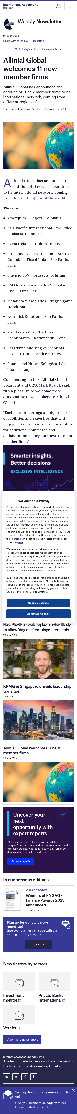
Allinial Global (24, 180)
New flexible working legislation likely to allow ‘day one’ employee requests (37, 627)
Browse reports (21, 861)
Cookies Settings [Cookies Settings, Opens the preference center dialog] (38, 602)
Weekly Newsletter (37, 889)
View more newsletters (22, 1039)
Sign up (38, 945)
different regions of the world (39, 198)
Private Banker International (52, 997)
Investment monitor (13, 997)
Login (58, 6)
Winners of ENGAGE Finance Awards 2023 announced (45, 900)
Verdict (11, 1027)
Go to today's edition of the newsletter (37, 49)
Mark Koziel (49, 385)
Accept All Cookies (38, 613)
